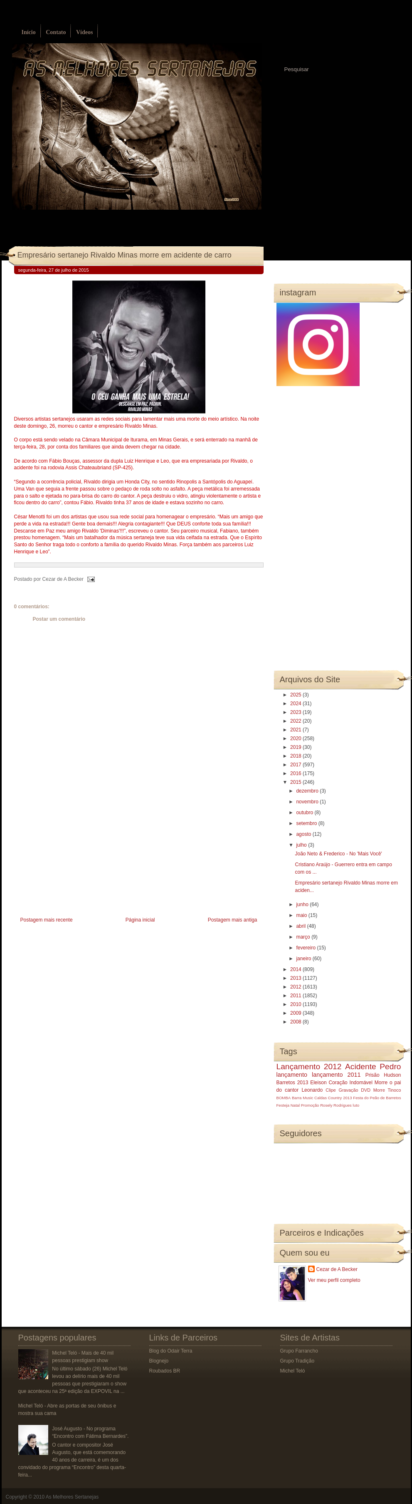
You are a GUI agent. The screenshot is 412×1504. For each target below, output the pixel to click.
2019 (296, 747)
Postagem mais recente (46, 920)
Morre (381, 1082)
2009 (296, 1013)
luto (356, 1105)
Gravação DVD (354, 1090)
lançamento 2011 (336, 1074)
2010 (296, 1004)
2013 (296, 978)
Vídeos (84, 32)
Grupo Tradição (297, 1361)
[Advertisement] (76, 857)
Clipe (331, 1090)
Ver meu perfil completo (334, 1280)
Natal (295, 1105)
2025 (296, 695)
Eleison (318, 1082)
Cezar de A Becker (337, 1269)
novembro (308, 802)
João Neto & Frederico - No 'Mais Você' (338, 854)
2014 (296, 969)
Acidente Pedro (373, 1066)
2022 (296, 721)
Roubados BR (164, 1371)
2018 (296, 756)
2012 (296, 987)
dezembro (308, 791)
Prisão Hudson (383, 1075)
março (303, 937)
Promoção (310, 1105)
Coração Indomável (350, 1082)
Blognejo (159, 1361)
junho (303, 904)
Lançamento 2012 (309, 1066)
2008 (296, 1022)
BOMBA (283, 1097)
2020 (296, 738)
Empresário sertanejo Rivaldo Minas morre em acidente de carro (124, 255)
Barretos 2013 (292, 1082)
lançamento (291, 1074)
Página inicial (140, 920)
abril (301, 926)
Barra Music (302, 1097)
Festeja (282, 1105)
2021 (296, 730)
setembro (307, 823)
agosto (304, 834)
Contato (56, 32)
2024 (296, 703)
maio (302, 915)
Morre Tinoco (387, 1090)
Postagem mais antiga (232, 920)
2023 (296, 712)
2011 (296, 996)
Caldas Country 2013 (333, 1097)
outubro (305, 812)
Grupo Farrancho (299, 1351)
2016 (296, 773)
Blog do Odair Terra (170, 1351)
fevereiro (306, 948)
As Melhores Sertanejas (72, 1497)
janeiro (304, 958)
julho (302, 845)
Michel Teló (292, 1371)
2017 (296, 765)
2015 (296, 782)
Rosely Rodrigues (336, 1105)
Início (29, 32)
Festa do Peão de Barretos (377, 1097)
